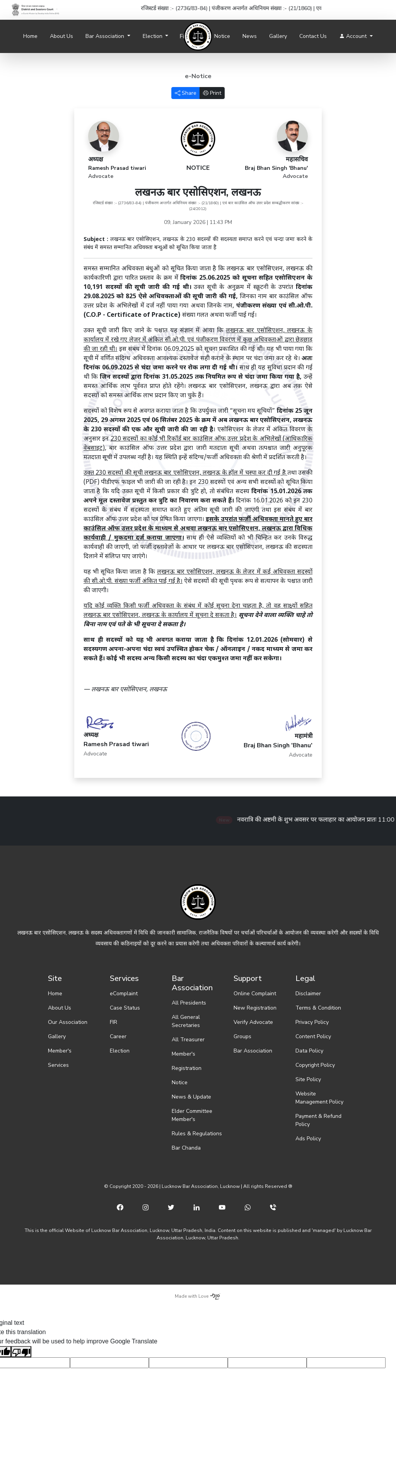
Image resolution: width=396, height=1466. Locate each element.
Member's (60, 1050)
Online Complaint (255, 993)
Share (185, 93)
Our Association (67, 1022)
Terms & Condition (318, 1008)
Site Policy (308, 1079)
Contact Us (313, 36)
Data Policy (309, 1050)
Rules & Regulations (197, 1133)
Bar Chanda (186, 1148)
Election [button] (153, 36)
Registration (186, 1068)
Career (118, 1036)
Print (212, 93)
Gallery (278, 36)
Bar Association (253, 1050)
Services (58, 1065)
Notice (222, 36)
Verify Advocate (253, 1022)
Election (120, 1050)
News (249, 36)
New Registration (255, 1008)
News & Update (191, 1096)
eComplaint (124, 993)
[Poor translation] (21, 1351)
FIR (113, 1022)
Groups (242, 1036)
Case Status (125, 1008)
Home (30, 36)
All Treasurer (188, 1039)
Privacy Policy (312, 1022)
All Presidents (189, 1002)
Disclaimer (308, 993)
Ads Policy (308, 1138)
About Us (61, 36)
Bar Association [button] (105, 36)
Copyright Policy (315, 1065)
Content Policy (313, 1036)
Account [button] (353, 36)
